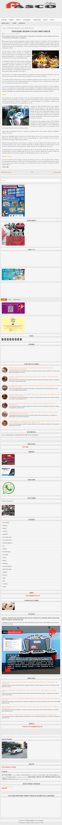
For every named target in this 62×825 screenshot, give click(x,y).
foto (4, 546)
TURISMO (12, 19)
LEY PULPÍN (5, 554)
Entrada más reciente (6, 172)
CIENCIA (5, 528)
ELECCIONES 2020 (7, 537)
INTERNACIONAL (22, 23)
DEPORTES (45, 20)
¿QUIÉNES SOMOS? (6, 23)
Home (4, 28)
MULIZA (4, 560)
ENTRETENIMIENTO (7, 543)
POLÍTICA (52, 20)
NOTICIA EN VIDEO (37, 20)
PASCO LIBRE (30, 820)
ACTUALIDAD (3, 20)
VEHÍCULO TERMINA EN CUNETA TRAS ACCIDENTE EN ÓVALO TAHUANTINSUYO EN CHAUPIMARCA (29, 714)
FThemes (41, 822)
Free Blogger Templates (29, 822)
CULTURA (5, 531)
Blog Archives (16, 299)
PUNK (4, 578)
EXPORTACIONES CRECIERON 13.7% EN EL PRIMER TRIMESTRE (31, 31)
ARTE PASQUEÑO (27, 19)
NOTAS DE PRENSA (7, 566)
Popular (4, 299)
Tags (9, 299)
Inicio (32, 172)
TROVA (4, 587)
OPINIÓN (14, 23)
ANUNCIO (5, 525)
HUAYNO (5, 549)
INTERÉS (19, 19)
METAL (4, 557)
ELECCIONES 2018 (7, 540)
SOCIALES (5, 584)
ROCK (4, 581)
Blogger (41, 820)
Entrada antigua (57, 172)
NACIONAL (5, 563)
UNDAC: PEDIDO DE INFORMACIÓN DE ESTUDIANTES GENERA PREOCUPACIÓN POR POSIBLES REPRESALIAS (30, 619)
